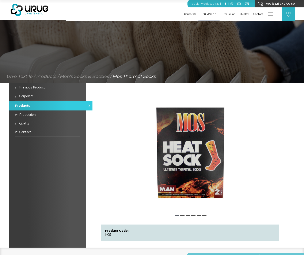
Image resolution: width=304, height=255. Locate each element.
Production (228, 13)
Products (207, 13)
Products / (47, 77)
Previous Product (30, 89)
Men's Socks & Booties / (86, 77)
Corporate (189, 13)
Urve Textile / (21, 77)
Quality (243, 13)
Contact (257, 13)
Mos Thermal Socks (134, 77)
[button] (177, 216)
